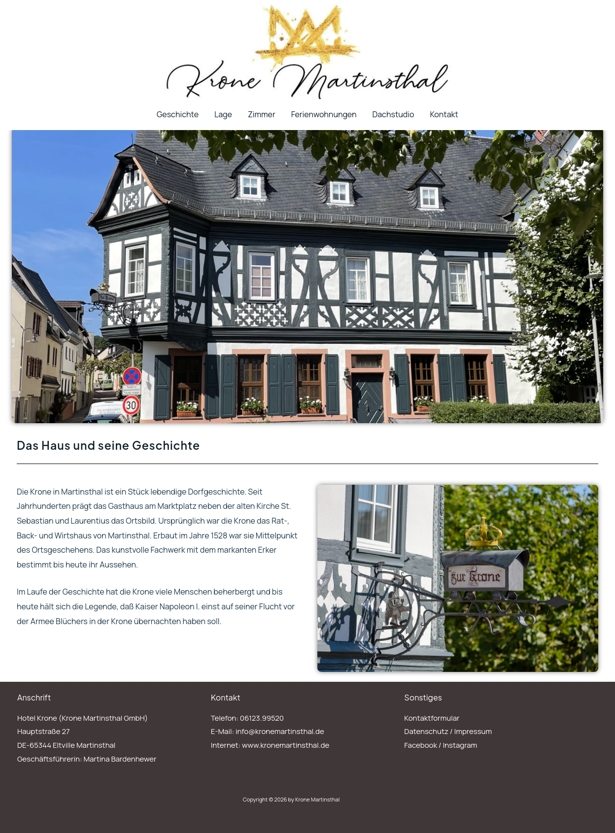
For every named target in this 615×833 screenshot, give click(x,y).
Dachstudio (393, 114)
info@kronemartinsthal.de (280, 731)
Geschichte (178, 114)
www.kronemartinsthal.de (285, 745)
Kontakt (444, 114)
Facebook (420, 745)
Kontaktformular (431, 718)
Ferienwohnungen (324, 114)
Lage (223, 114)
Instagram (460, 745)
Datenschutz (426, 731)
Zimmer (261, 114)
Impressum (473, 731)
